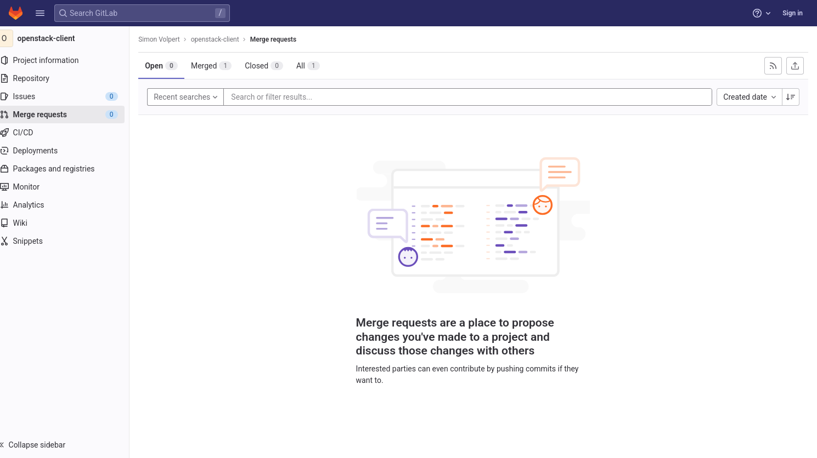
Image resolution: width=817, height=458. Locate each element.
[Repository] (70, 78)
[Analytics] (70, 205)
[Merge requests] (70, 114)
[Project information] (70, 60)
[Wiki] (70, 223)
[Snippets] (70, 241)
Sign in (792, 13)
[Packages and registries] (70, 169)
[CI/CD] (70, 132)
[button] (40, 13)
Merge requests (284, 39)
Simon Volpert (170, 39)
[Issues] (70, 96)
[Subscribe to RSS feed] (773, 66)
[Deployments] (70, 150)
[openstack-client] (70, 38)
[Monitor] (70, 187)
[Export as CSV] (795, 66)
